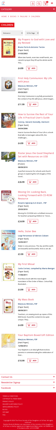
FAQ (4, 415)
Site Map (6, 412)
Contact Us (28, 377)
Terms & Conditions (10, 396)
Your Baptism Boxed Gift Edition (36, 335)
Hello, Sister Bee (27, 231)
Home (4, 16)
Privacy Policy (8, 401)
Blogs (5, 409)
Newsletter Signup (28, 382)
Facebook (28, 388)
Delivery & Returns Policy (13, 404)
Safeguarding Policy (11, 407)
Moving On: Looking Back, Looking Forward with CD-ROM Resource (35, 195)
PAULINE (23, 16)
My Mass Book (26, 299)
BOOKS (13, 16)
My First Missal (26, 264)
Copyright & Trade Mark (12, 399)
